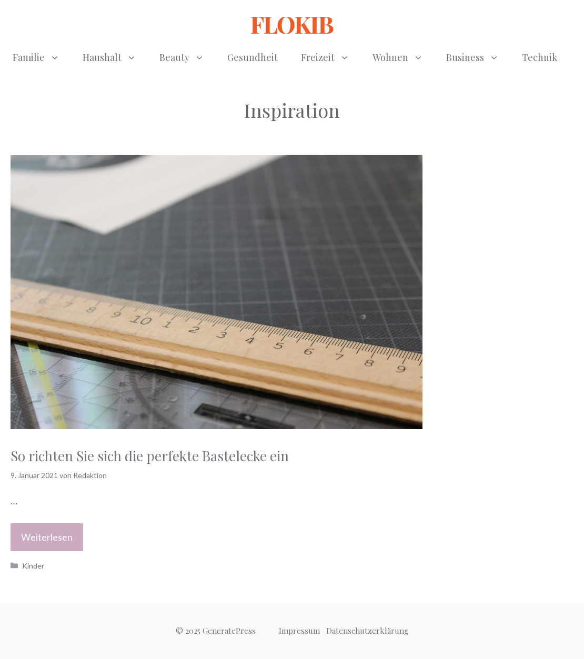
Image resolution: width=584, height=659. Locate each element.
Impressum (299, 630)
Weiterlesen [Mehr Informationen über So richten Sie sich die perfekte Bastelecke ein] (47, 537)
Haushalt (115, 57)
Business (478, 57)
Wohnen (403, 57)
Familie (42, 57)
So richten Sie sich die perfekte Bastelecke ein (150, 456)
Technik (539, 57)
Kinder (33, 565)
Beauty (187, 57)
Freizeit (331, 57)
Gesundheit (252, 57)
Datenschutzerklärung (367, 630)
